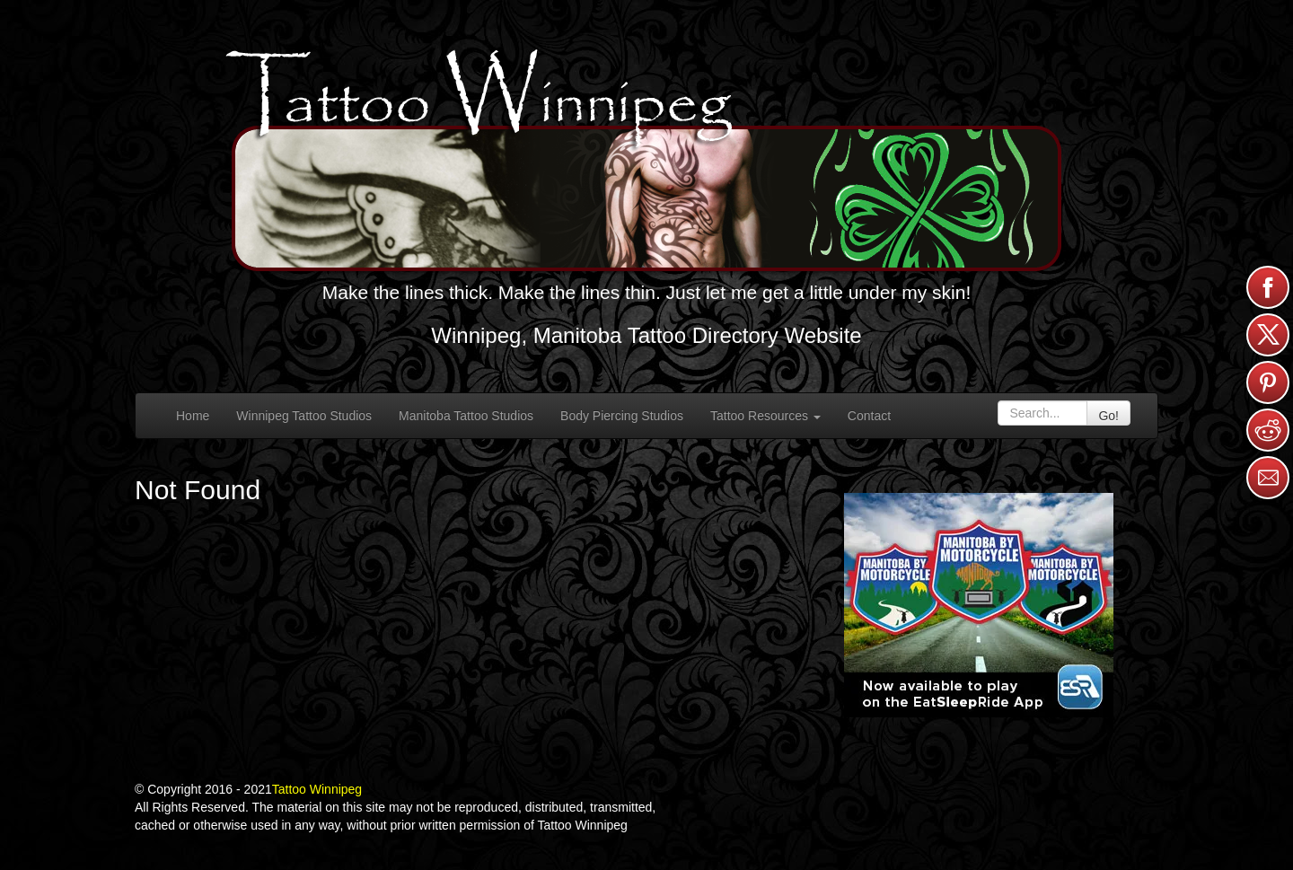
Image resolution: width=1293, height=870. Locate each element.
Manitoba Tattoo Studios (466, 416)
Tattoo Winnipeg (317, 789)
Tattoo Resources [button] (765, 416)
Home (192, 416)
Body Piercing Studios (621, 416)
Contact (869, 416)
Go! (1108, 416)
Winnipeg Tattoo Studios (304, 416)
